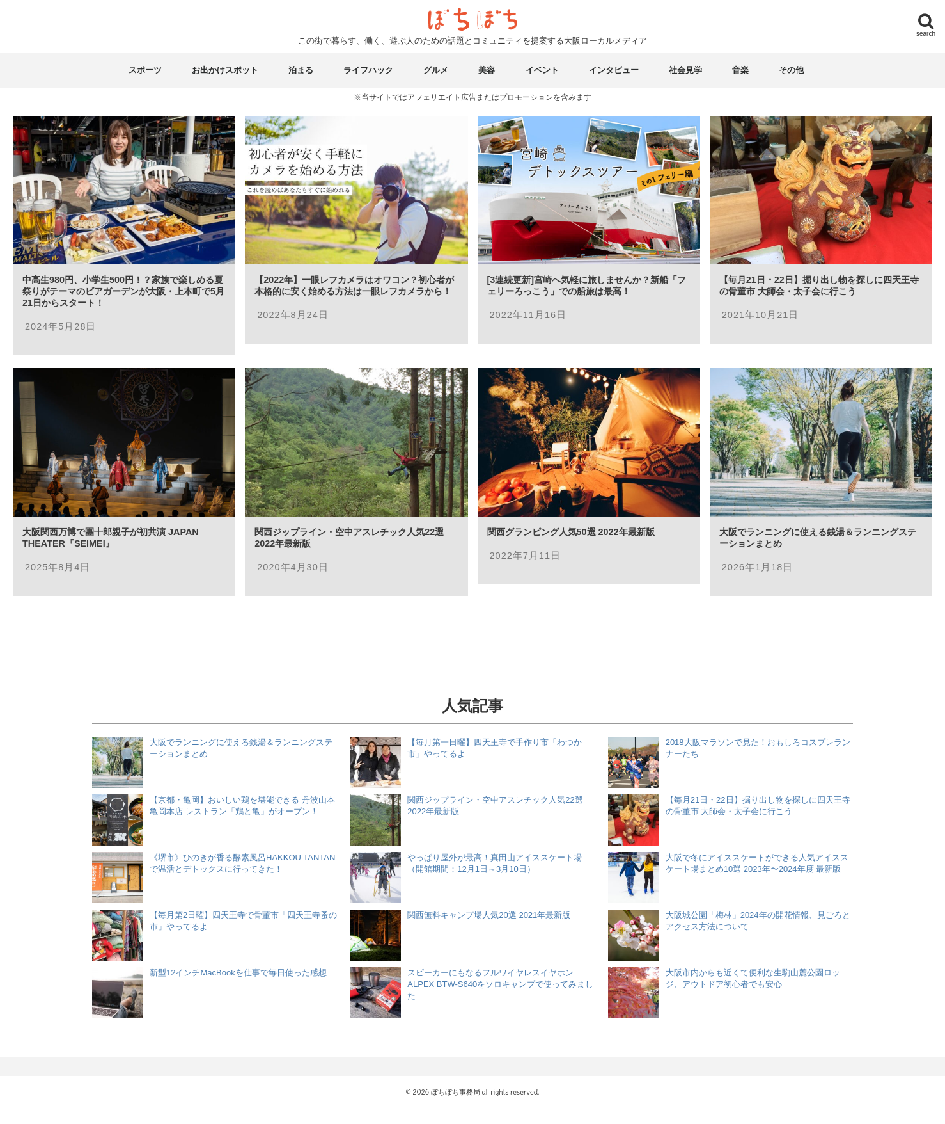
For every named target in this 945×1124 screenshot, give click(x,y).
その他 (791, 70)
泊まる (300, 70)
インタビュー (614, 70)
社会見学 (685, 70)
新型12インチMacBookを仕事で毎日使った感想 (238, 972)
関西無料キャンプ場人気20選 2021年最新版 (488, 915)
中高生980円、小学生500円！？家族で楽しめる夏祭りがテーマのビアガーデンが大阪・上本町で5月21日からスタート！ (123, 291)
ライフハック (368, 70)
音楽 (740, 70)
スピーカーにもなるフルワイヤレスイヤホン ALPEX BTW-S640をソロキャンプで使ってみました (500, 984)
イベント (542, 70)
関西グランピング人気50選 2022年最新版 (571, 532)
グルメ (435, 70)
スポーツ (145, 70)
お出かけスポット (225, 70)
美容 (486, 70)
